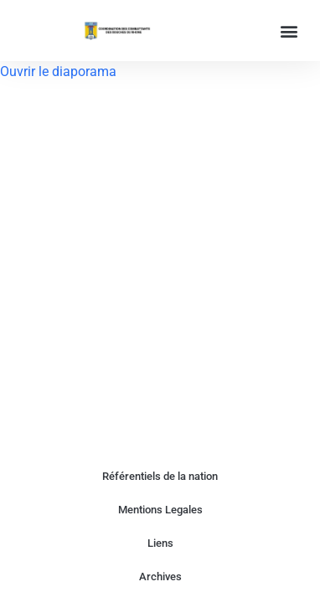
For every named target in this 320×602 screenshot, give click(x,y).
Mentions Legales (160, 509)
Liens (160, 543)
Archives (160, 576)
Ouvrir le (26, 71)
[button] (289, 30)
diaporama (84, 71)
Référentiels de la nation (160, 476)
